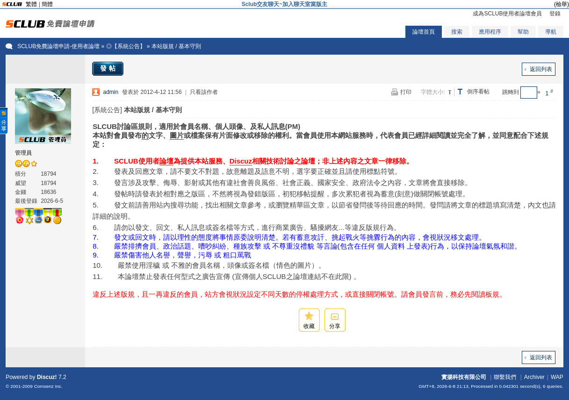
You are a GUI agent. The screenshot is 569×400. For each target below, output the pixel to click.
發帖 (109, 68)
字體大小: (433, 92)
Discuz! (47, 377)
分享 (334, 326)
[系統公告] (107, 110)
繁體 (31, 4)
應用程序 (490, 32)
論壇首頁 (423, 32)
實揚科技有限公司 (463, 377)
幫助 (523, 32)
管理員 (23, 153)
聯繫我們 (505, 377)
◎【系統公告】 (125, 46)
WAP (557, 377)
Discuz (241, 161)
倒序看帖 (478, 91)
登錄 (555, 13)
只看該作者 (204, 92)
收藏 (309, 326)
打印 (405, 92)
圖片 (177, 135)
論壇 (166, 161)
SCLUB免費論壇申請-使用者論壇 (58, 46)
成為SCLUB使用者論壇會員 (507, 13)
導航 (550, 32)
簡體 (47, 4)
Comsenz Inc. (48, 386)
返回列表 (541, 69)
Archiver (534, 377)
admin (111, 92)
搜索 (456, 32)
